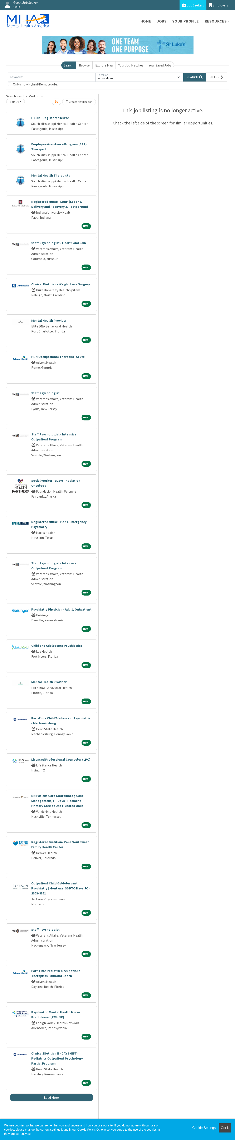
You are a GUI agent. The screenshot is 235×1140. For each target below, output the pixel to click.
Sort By (14, 102)
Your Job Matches (130, 65)
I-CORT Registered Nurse (50, 118)
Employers (218, 5)
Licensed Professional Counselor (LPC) (60, 759)
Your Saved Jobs (160, 65)
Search (68, 65)
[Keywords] (52, 77)
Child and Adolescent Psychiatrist (56, 645)
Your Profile (185, 21)
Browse (84, 65)
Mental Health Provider (49, 320)
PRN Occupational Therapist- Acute (58, 357)
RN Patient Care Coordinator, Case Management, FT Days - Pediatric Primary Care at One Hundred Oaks (57, 801)
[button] (216, 77)
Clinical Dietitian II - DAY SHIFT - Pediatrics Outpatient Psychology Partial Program (57, 1058)
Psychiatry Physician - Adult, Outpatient (61, 609)
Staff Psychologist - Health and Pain (58, 243)
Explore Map (104, 65)
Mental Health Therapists (50, 175)
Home (146, 21)
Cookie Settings (204, 1128)
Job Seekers (193, 5)
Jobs (162, 21)
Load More (51, 1097)
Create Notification (79, 102)
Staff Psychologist (45, 393)
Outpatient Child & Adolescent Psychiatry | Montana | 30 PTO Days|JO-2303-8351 (60, 888)
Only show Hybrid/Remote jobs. (35, 84)
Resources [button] (216, 21)
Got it (225, 1128)
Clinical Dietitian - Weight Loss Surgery (60, 284)
